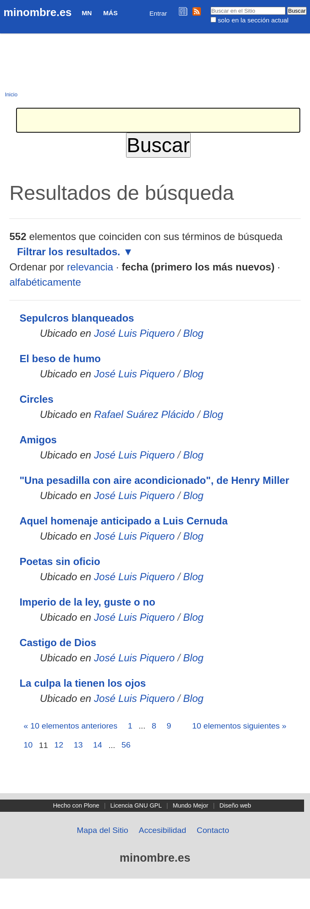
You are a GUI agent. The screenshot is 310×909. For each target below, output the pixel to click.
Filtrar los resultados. (68, 251)
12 (58, 744)
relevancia (90, 267)
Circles (36, 399)
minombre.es (37, 12)
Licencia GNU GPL (136, 805)
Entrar (158, 13)
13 (78, 744)
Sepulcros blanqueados (76, 318)
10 (28, 744)
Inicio (11, 94)
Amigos (38, 439)
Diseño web (235, 805)
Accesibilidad (162, 830)
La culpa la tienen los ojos (82, 683)
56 (125, 744)
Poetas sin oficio (59, 561)
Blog (193, 333)
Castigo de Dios (57, 642)
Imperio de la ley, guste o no (87, 602)
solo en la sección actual (253, 20)
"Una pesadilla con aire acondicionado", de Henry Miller (154, 480)
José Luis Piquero (134, 333)
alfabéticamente (45, 282)
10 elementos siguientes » (239, 725)
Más (110, 12)
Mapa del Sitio (103, 830)
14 (97, 744)
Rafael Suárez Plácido (144, 414)
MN (87, 12)
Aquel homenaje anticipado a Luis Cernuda (123, 521)
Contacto (213, 830)
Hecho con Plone (76, 805)
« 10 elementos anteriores (71, 725)
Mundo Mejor (190, 805)
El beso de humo (60, 358)
